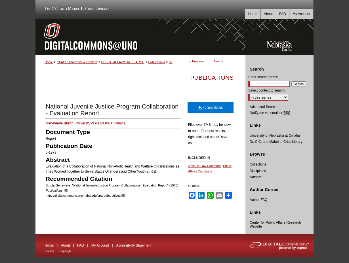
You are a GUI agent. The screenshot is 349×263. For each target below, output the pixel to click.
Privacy (49, 251)
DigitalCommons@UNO (140, 37)
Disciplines (258, 171)
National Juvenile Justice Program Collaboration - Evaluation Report (112, 110)
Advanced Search (263, 107)
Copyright (65, 251)
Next (217, 61)
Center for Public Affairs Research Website (275, 224)
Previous (198, 61)
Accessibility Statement (133, 245)
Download (211, 107)
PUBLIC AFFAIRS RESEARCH (122, 62)
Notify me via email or (270, 113)
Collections (258, 164)
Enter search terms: (263, 77)
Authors (255, 177)
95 (171, 62)
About (65, 245)
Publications (156, 62)
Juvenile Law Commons (204, 165)
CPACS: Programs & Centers (77, 62)
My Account (100, 245)
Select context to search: (266, 90)
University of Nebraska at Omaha (275, 135)
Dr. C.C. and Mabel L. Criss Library (75, 9)
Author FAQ (259, 200)
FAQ (80, 245)
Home (49, 62)
